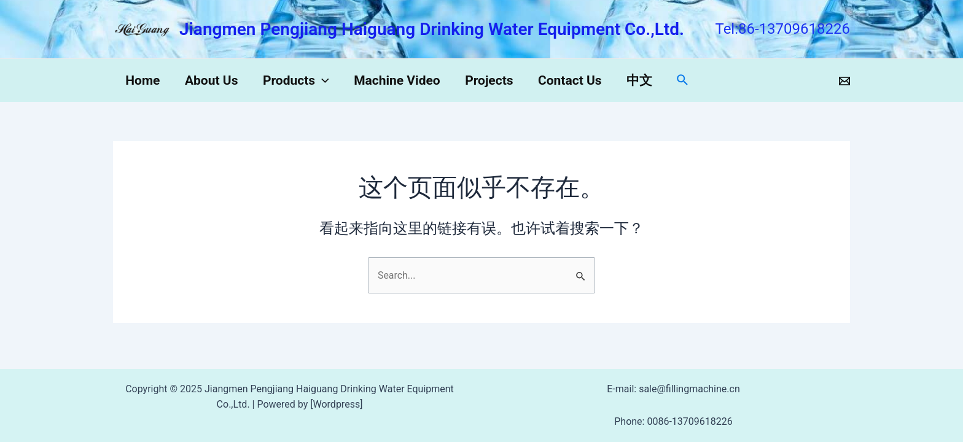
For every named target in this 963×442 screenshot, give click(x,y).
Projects (493, 80)
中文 (645, 80)
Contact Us (575, 80)
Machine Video (400, 80)
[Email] (844, 81)
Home (143, 80)
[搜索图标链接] (690, 80)
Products (298, 80)
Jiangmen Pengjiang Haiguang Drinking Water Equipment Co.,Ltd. (431, 29)
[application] (325, 80)
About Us (213, 80)
